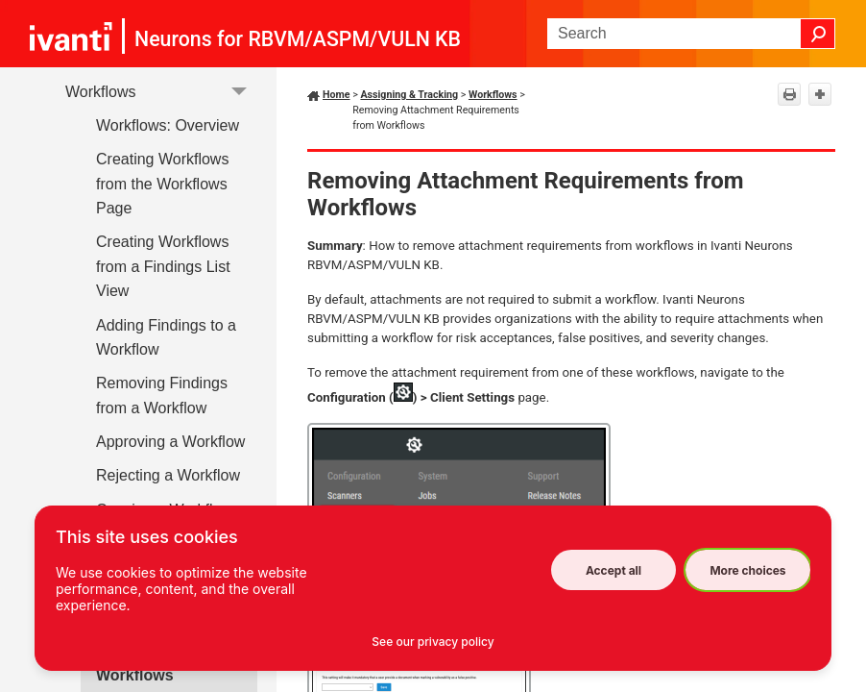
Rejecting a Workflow (168, 475)
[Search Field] (691, 33)
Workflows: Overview (167, 125)
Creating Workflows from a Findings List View (163, 266)
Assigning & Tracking (409, 94)
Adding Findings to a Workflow (166, 337)
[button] (818, 33)
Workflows (161, 92)
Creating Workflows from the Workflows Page (162, 183)
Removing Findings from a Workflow (162, 395)
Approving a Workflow (170, 441)
